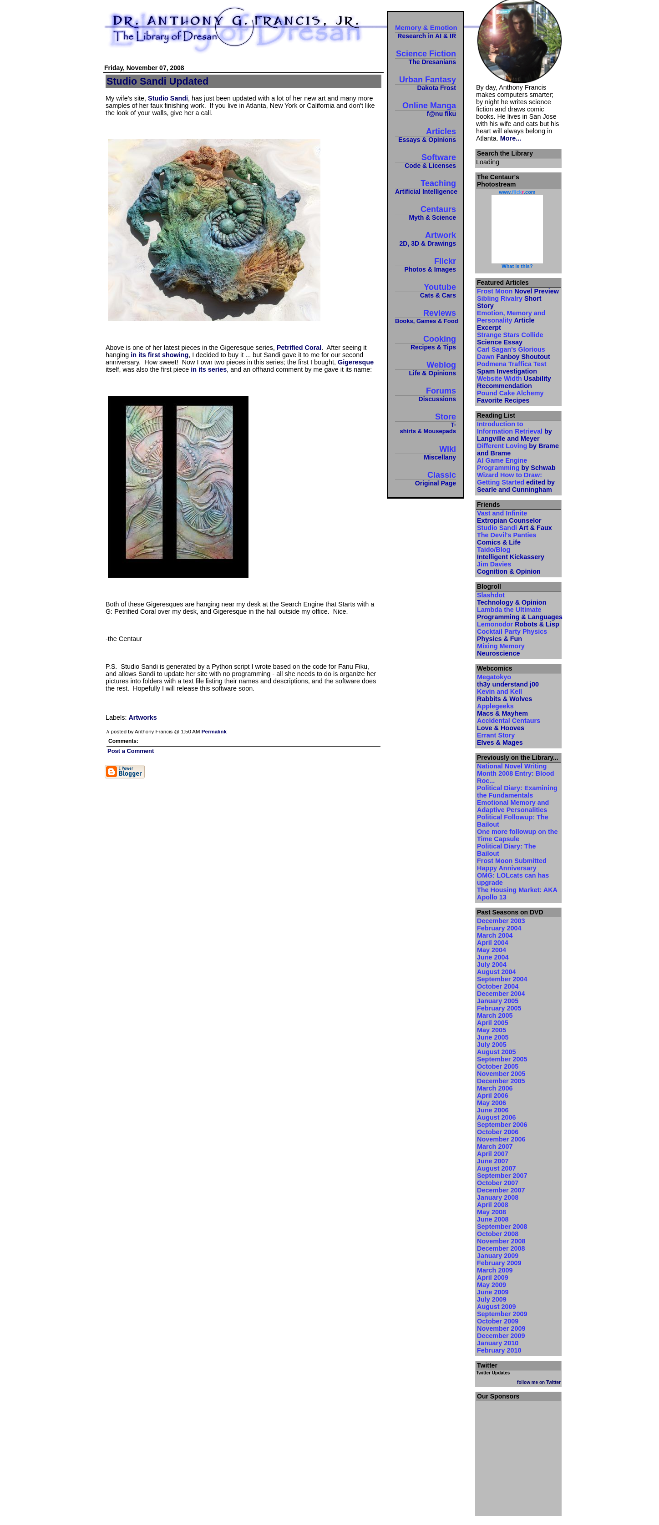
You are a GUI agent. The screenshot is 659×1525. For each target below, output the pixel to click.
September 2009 (502, 1314)
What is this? (517, 266)
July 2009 (492, 1299)
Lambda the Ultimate (518, 613)
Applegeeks (502, 709)
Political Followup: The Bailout (512, 820)
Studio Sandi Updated (157, 81)
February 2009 (499, 1263)
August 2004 (496, 971)
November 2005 (501, 1073)
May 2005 (491, 1030)
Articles (425, 135)
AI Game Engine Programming (516, 464)
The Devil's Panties (507, 538)
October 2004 (497, 986)
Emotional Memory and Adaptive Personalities (513, 806)
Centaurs (425, 213)
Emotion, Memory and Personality (511, 320)
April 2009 (492, 1277)
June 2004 (493, 957)
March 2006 (494, 1088)
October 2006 (497, 1132)
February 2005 (499, 1008)
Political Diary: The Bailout (506, 850)
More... (510, 138)
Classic (425, 478)
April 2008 (492, 1204)
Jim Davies (509, 568)
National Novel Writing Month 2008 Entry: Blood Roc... (515, 773)
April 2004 (492, 942)
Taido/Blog (510, 553)
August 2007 (496, 1168)
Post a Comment (130, 750)
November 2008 (501, 1241)
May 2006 (491, 1102)
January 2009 (497, 1255)
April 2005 (492, 1022)
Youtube (425, 290)
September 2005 (502, 1059)
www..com (517, 192)
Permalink (214, 731)
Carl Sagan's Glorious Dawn (513, 353)
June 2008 (493, 1219)
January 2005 (497, 1001)
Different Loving (518, 449)
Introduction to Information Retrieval (514, 431)
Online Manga (425, 109)
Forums (425, 394)
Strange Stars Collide (510, 338)
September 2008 (502, 1226)
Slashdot (511, 598)
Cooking (425, 342)
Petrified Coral (299, 347)
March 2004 (494, 935)
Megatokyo (508, 680)
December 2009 (501, 1335)
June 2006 (493, 1110)
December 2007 (501, 1190)
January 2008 (497, 1197)
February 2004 (499, 928)
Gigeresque (356, 362)
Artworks (142, 717)
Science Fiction (425, 57)
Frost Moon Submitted (512, 860)
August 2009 (496, 1306)
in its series (209, 369)
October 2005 (497, 1066)
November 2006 (501, 1139)
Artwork (425, 239)
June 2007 (493, 1161)
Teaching (425, 187)
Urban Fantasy (425, 83)
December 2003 (501, 920)
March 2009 (494, 1270)
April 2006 (492, 1095)
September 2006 (502, 1124)
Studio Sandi (168, 98)
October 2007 (497, 1183)
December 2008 (501, 1248)
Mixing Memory (501, 649)
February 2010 (499, 1350)
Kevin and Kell (504, 695)
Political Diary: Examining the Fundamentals (517, 791)
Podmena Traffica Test (511, 367)
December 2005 (501, 1081)
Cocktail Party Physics (512, 635)
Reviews (425, 316)
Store (425, 423)
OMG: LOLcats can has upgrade (513, 879)
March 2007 (494, 1146)
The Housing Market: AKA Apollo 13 (517, 893)
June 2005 (493, 1037)
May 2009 (491, 1284)
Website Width (514, 382)
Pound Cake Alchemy (510, 396)
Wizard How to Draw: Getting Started (516, 482)
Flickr (425, 265)
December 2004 (501, 993)
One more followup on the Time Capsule (517, 835)
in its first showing (159, 355)
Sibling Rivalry (509, 302)
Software (425, 161)
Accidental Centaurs (508, 724)
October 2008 (497, 1233)
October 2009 (497, 1321)
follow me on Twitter (539, 1382)
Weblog (425, 368)
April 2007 (492, 1153)
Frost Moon (518, 291)
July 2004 (492, 964)
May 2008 (491, 1212)
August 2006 (496, 1117)
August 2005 (496, 1051)
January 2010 (497, 1343)
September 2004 (502, 979)
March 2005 (494, 1015)
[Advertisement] (518, 1455)
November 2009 (501, 1328)
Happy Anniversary (507, 868)
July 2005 (492, 1044)
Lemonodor (518, 624)
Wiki (425, 452)
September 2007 (502, 1175)
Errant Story (500, 739)
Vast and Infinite (509, 517)
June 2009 (493, 1292)
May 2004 (491, 950)
